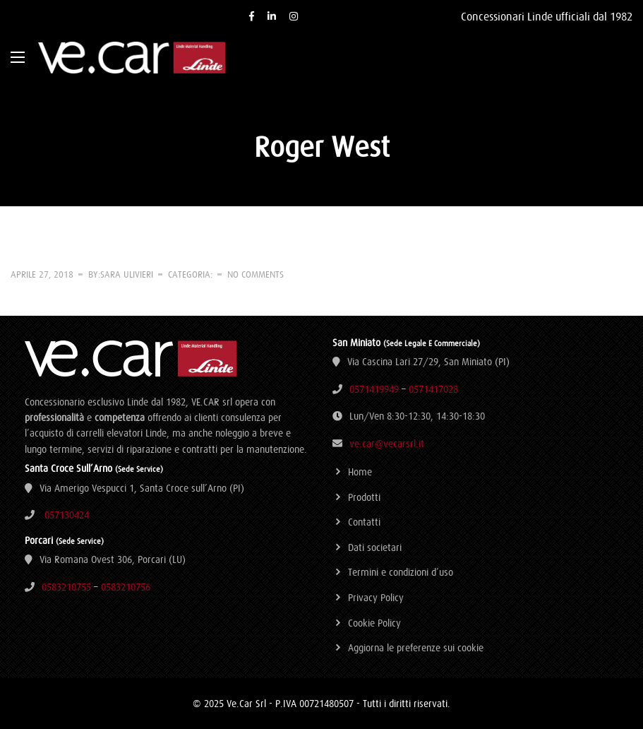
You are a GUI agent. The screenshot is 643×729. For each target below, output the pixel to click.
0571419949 (374, 389)
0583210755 (66, 587)
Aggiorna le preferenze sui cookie (415, 647)
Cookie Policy (374, 623)
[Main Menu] (18, 57)
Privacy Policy (376, 597)
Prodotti (364, 497)
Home (360, 472)
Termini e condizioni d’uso (400, 572)
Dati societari (375, 547)
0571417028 (433, 389)
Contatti (364, 522)
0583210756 (125, 587)
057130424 (66, 515)
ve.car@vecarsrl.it (386, 443)
